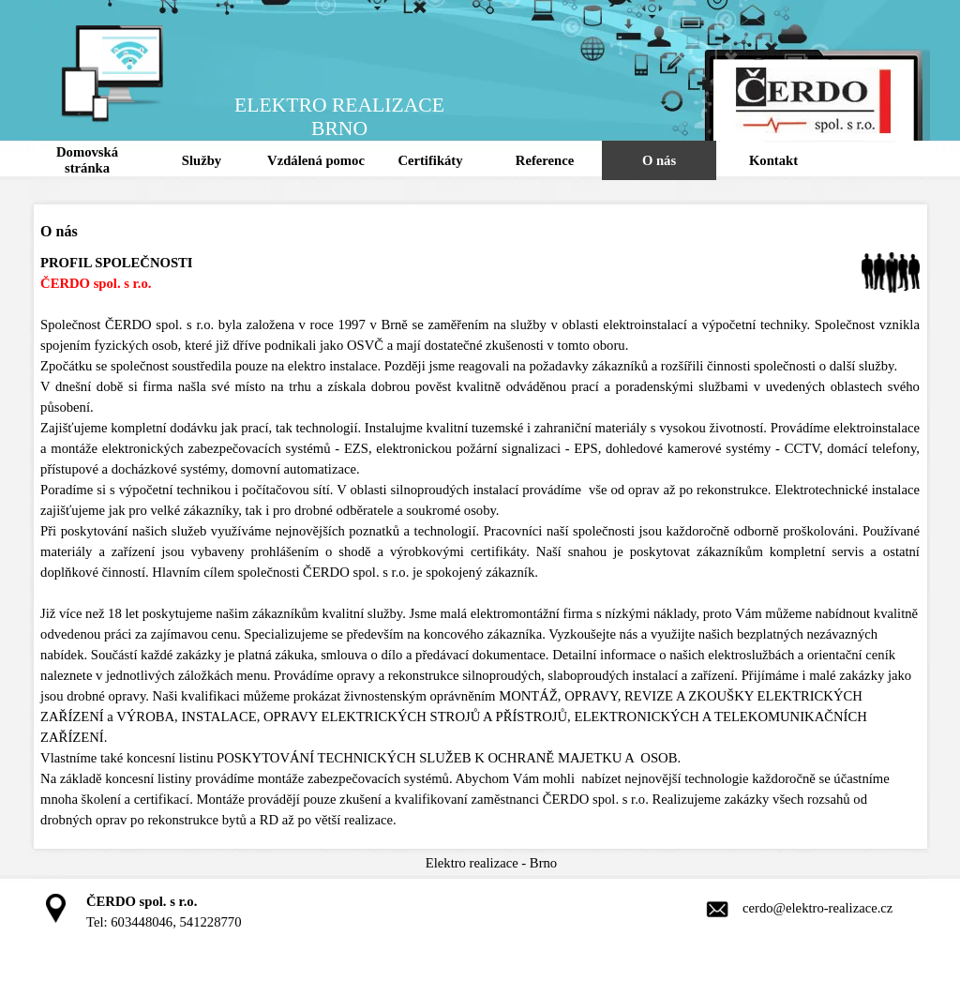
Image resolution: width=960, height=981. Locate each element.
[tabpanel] (480, 541)
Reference (545, 160)
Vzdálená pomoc (316, 160)
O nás (659, 160)
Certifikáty (430, 160)
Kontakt (773, 160)
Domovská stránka (87, 159)
